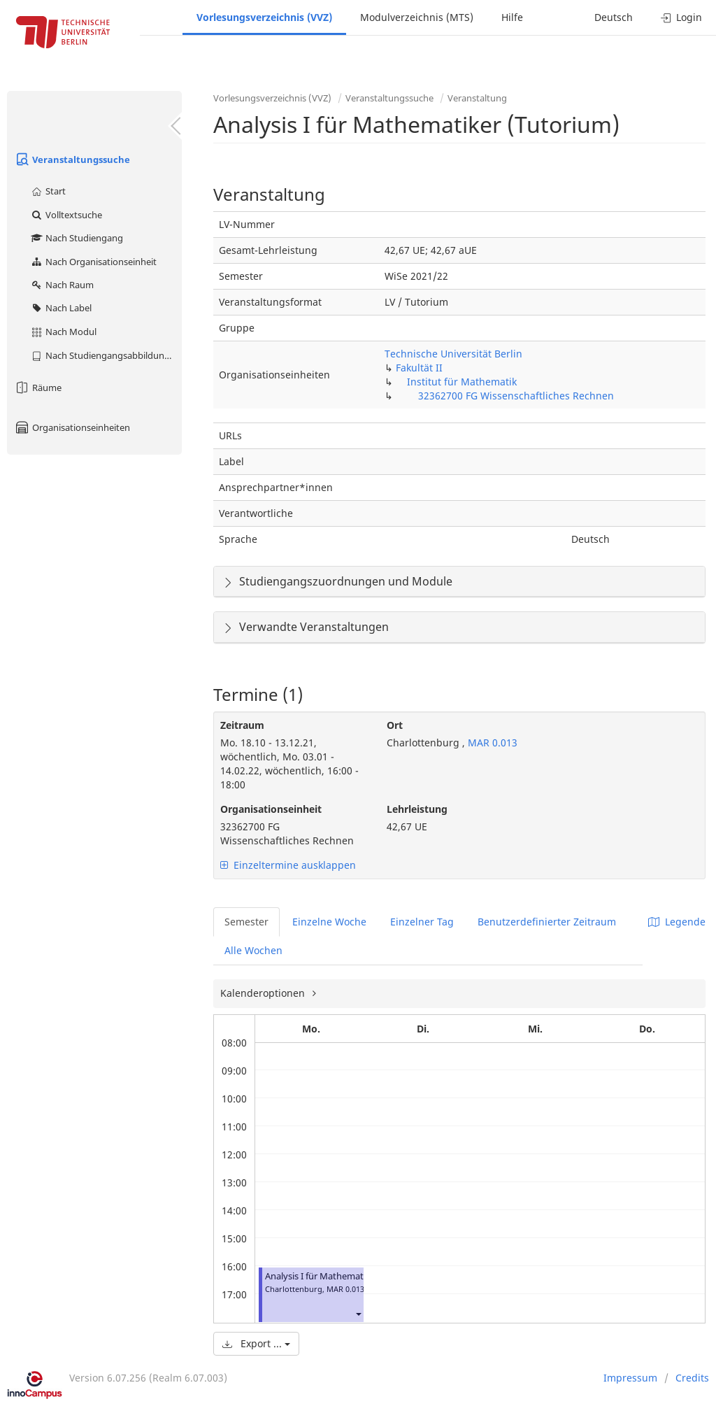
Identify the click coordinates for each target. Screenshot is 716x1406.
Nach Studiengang (76, 238)
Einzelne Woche (329, 921)
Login (681, 17)
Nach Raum (62, 284)
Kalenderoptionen (264, 993)
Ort (395, 725)
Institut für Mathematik (462, 381)
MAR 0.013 (491, 742)
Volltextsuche (66, 214)
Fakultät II (419, 367)
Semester (246, 921)
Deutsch (613, 17)
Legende (677, 921)
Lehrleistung (417, 809)
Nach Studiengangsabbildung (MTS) (106, 355)
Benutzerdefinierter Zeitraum (547, 921)
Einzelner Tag (422, 921)
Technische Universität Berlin (453, 353)
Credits (692, 1377)
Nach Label (61, 307)
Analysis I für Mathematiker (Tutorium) (346, 1276)
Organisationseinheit (271, 809)
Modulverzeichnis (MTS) (416, 17)
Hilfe (512, 17)
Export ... (256, 1343)
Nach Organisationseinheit (93, 261)
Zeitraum (242, 725)
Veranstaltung (477, 98)
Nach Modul (63, 331)
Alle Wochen (253, 950)
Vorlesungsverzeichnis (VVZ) (264, 17)
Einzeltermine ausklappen (288, 865)
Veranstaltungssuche (72, 159)
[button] (358, 1314)
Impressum (630, 1377)
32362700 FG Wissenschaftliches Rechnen (516, 395)
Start (48, 191)
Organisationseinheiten (72, 427)
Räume (38, 387)
